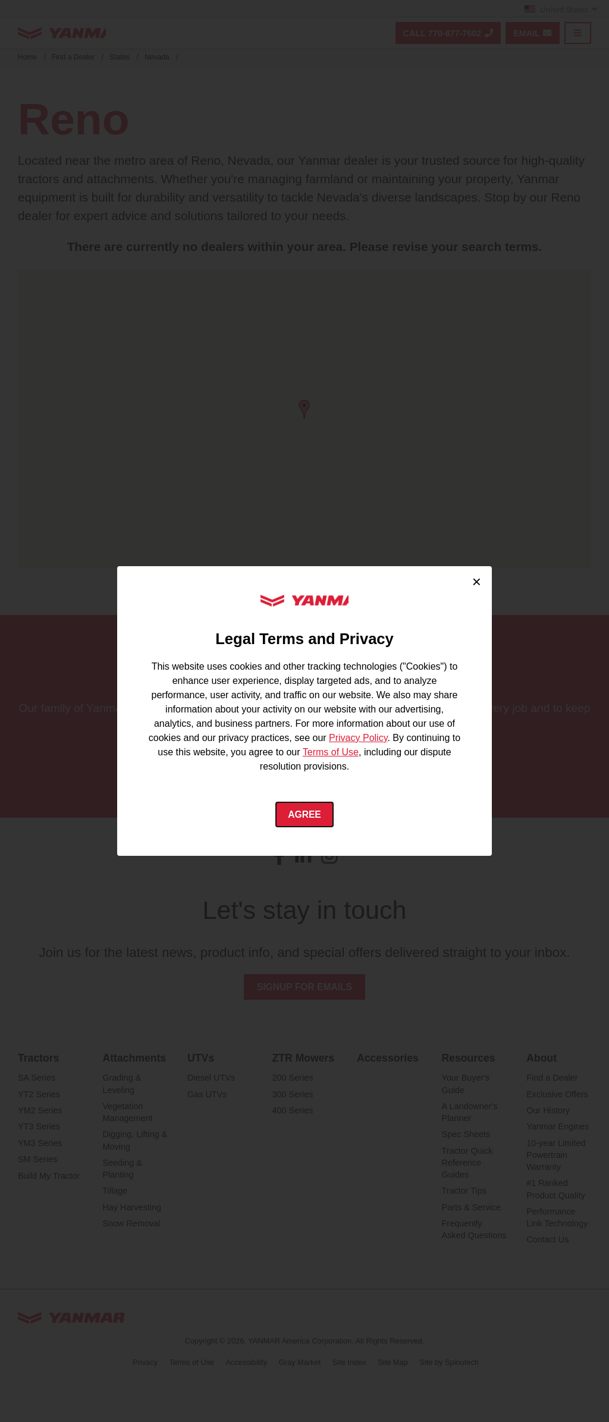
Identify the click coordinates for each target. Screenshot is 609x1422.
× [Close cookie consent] (476, 581)
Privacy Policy (358, 737)
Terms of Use (331, 751)
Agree (305, 814)
